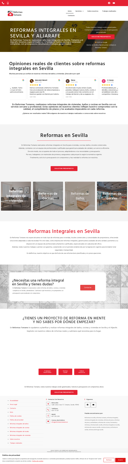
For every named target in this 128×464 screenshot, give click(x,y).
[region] (64, 458)
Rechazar (109, 460)
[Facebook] (87, 405)
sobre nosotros (100, 113)
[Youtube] (93, 405)
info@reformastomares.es (60, 422)
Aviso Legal (13, 404)
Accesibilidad (14, 401)
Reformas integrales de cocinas (19, 428)
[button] (79, 11)
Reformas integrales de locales (19, 431)
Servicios (79, 11)
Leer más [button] (52, 97)
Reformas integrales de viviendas (20, 435)
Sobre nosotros (92, 11)
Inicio (70, 11)
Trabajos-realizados (16, 443)
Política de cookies (37, 461)
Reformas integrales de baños (19, 424)
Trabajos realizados (109, 11)
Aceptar (120, 460)
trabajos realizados (74, 113)
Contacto (71, 15)
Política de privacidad (16, 420)
